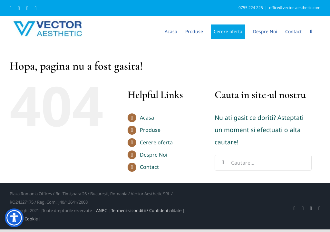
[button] (311, 31)
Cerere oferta (156, 142)
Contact (149, 166)
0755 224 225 (250, 7)
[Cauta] (223, 163)
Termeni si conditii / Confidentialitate (146, 210)
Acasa (147, 117)
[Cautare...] (263, 163)
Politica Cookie (24, 219)
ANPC (101, 210)
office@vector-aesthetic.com (294, 7)
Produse (150, 129)
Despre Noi (153, 154)
